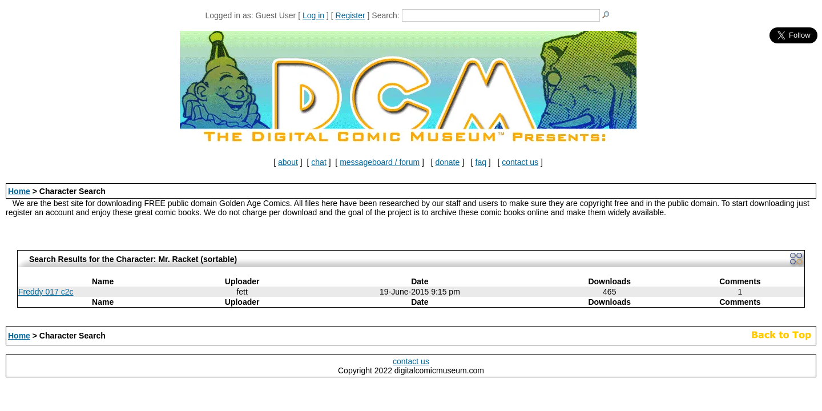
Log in (313, 15)
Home (19, 191)
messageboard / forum (380, 162)
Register (350, 15)
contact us (520, 162)
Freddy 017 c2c (46, 291)
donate (447, 162)
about (288, 162)
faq (481, 162)
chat (318, 162)
